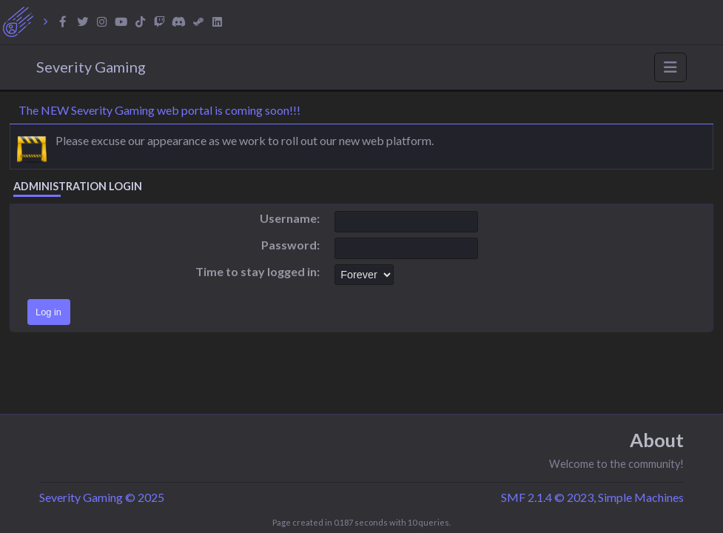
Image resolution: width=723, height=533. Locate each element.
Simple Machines (641, 497)
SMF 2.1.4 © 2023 (547, 497)
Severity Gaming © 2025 (101, 497)
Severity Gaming (91, 67)
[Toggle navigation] (670, 67)
